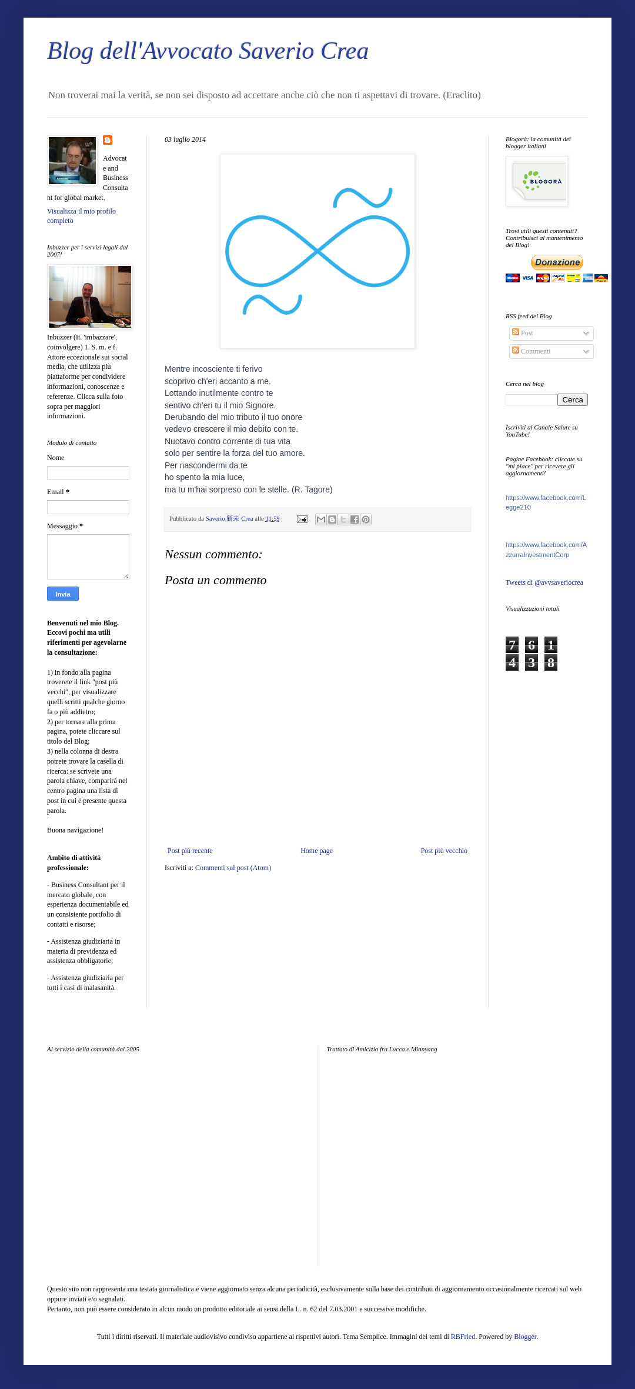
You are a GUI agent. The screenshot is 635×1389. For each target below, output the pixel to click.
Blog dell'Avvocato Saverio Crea (208, 50)
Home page (316, 851)
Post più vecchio (444, 851)
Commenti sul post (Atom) (233, 868)
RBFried (463, 1337)
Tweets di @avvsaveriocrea (544, 582)
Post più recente (190, 851)
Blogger (525, 1337)
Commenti (531, 351)
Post (522, 333)
